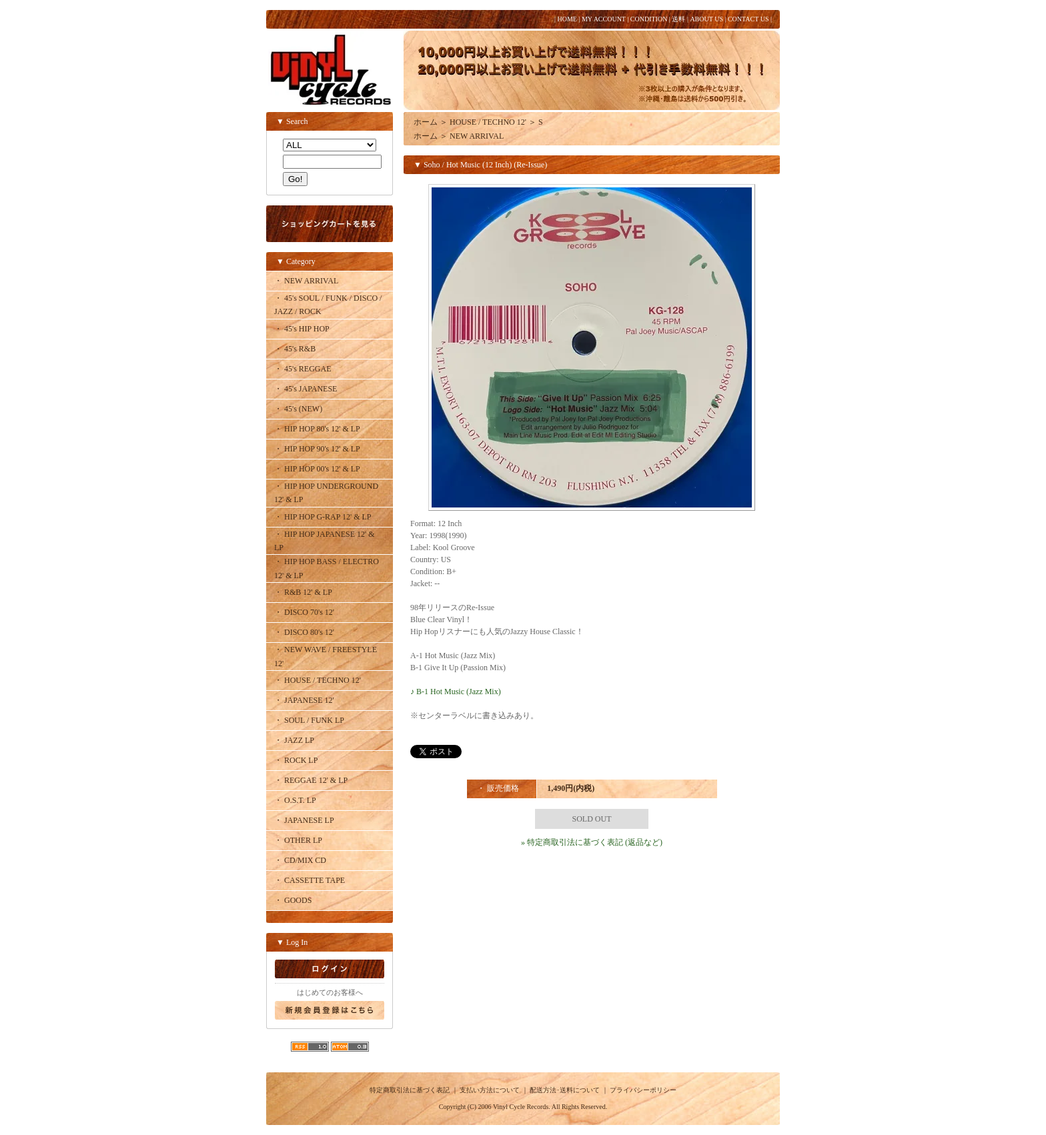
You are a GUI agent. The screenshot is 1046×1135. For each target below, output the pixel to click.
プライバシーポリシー (643, 1090)
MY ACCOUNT (604, 19)
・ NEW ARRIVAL (306, 280)
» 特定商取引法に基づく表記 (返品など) (591, 842)
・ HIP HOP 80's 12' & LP (317, 428)
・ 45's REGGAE (303, 368)
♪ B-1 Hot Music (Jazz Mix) (455, 691)
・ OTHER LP (298, 840)
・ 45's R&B (295, 348)
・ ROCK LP (296, 760)
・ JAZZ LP (294, 740)
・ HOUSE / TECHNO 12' (317, 680)
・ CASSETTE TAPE (309, 880)
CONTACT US (748, 19)
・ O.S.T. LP (295, 800)
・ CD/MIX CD (300, 860)
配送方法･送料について (565, 1090)
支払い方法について (490, 1090)
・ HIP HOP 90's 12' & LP (317, 448)
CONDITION (649, 19)
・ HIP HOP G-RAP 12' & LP (323, 516)
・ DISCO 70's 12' (304, 612)
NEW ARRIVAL (477, 136)
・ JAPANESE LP (304, 820)
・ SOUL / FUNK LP (309, 720)
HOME (566, 19)
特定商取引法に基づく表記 (410, 1090)
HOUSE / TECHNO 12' (488, 122)
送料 (678, 19)
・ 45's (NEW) (298, 408)
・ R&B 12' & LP (303, 592)
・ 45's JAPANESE (305, 388)
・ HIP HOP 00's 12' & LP (317, 468)
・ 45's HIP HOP (302, 328)
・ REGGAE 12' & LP (311, 780)
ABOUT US (706, 19)
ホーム (426, 122)
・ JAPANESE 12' (304, 700)
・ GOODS (293, 900)
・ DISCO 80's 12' (304, 632)
